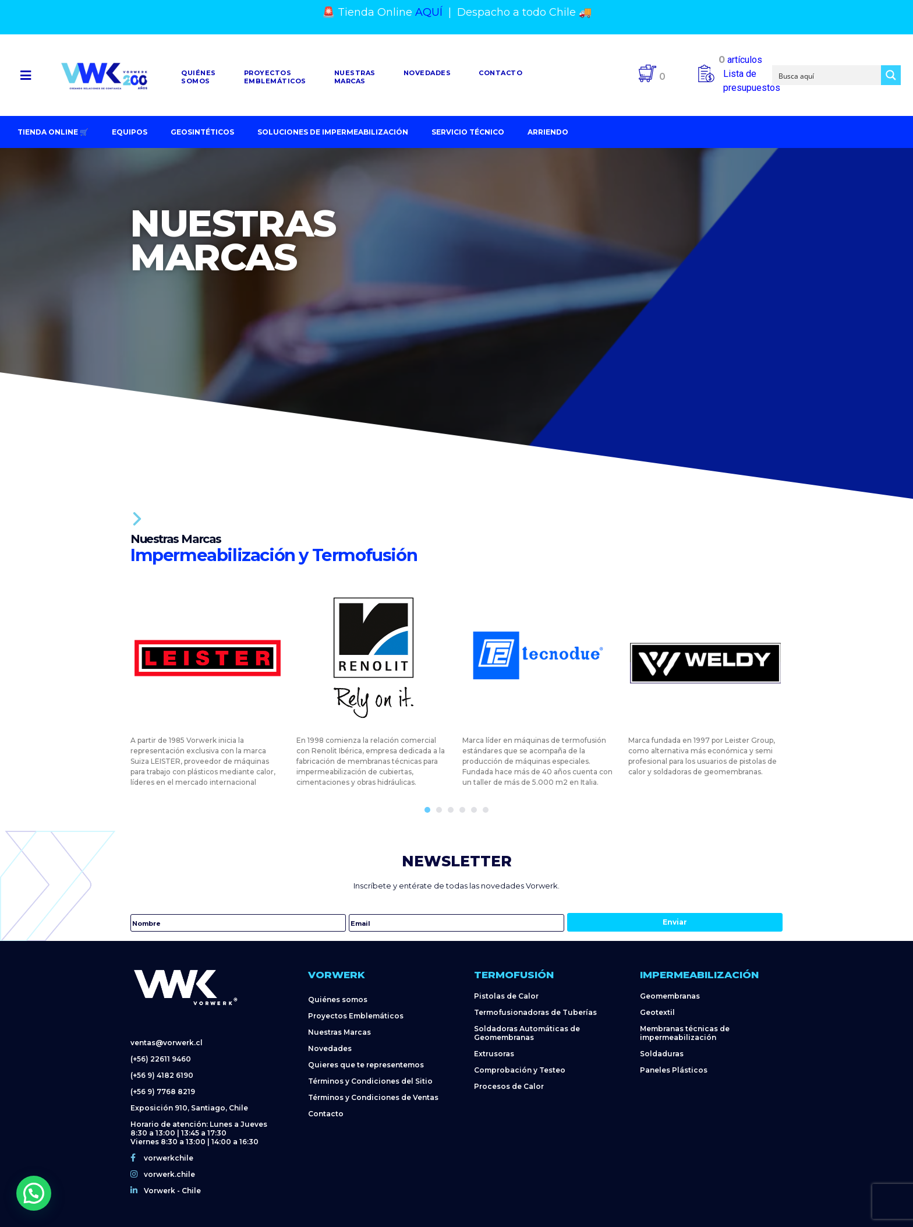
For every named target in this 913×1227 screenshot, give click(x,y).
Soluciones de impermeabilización (332, 132)
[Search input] (827, 75)
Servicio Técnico (467, 132)
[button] (26, 75)
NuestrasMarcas (355, 77)
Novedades (427, 73)
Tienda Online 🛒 (53, 132)
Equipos (129, 132)
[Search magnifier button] (891, 75)
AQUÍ (429, 12)
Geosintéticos (202, 132)
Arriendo (548, 132)
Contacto (500, 73)
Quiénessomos (198, 77)
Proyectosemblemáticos (275, 77)
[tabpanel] (208, 684)
